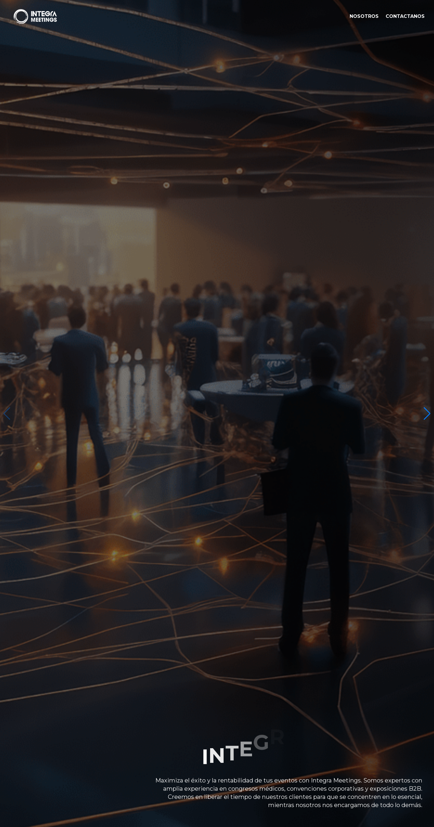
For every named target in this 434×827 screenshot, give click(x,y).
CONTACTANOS (405, 16)
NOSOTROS (364, 16)
